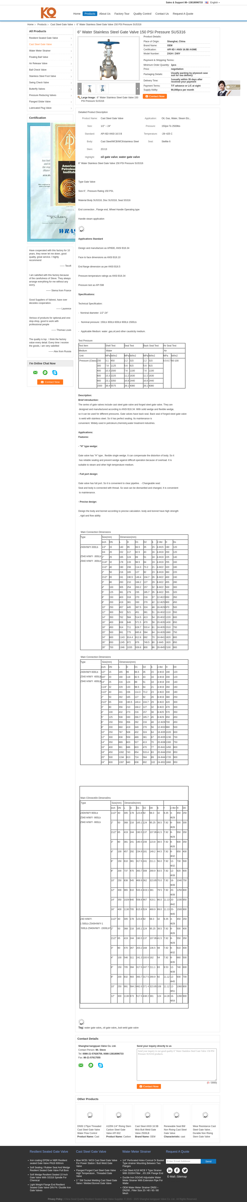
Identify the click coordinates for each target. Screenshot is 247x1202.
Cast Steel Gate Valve (61, 24)
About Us (105, 13)
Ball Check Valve (38, 69)
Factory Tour (121, 13)
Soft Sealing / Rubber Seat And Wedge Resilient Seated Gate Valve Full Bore (50, 1169)
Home (76, 13)
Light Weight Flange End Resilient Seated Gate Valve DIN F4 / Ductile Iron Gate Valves (50, 1187)
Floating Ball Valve (38, 57)
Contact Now (156, 96)
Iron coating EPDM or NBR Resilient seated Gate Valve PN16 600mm (48, 1162)
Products (90, 13)
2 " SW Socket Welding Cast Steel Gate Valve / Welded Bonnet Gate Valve (96, 1182)
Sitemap (182, 1176)
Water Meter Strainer (40, 50)
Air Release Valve (38, 63)
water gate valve (93, 1027)
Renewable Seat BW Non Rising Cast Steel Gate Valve (175, 1130)
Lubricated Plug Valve (40, 108)
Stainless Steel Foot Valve (42, 76)
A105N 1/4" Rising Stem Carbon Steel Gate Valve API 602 (118, 1130)
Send (208, 1161)
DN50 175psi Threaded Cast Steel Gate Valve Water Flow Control (89, 1130)
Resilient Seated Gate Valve (43, 38)
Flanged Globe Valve (40, 101)
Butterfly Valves (37, 89)
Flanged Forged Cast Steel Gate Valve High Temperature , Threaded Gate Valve (96, 1173)
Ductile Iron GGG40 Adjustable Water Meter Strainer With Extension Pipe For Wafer (143, 1180)
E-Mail (171, 1176)
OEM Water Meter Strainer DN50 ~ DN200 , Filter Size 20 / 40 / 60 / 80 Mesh (141, 1190)
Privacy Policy (55, 1199)
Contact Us (162, 13)
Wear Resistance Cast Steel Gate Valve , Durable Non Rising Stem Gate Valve (204, 1131)
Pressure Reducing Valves (42, 95)
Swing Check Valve (39, 82)
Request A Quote (183, 13)
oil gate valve (110, 1027)
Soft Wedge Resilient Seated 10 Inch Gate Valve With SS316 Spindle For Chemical (49, 1177)
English (215, 2)
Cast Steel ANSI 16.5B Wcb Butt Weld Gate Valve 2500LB (146, 1130)
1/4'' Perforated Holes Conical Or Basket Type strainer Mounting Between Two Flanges (143, 1163)
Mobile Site (173, 1181)
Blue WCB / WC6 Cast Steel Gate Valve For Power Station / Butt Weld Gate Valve (96, 1163)
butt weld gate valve (128, 1027)
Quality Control (142, 13)
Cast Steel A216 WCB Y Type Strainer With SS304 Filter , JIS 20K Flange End (143, 1172)
